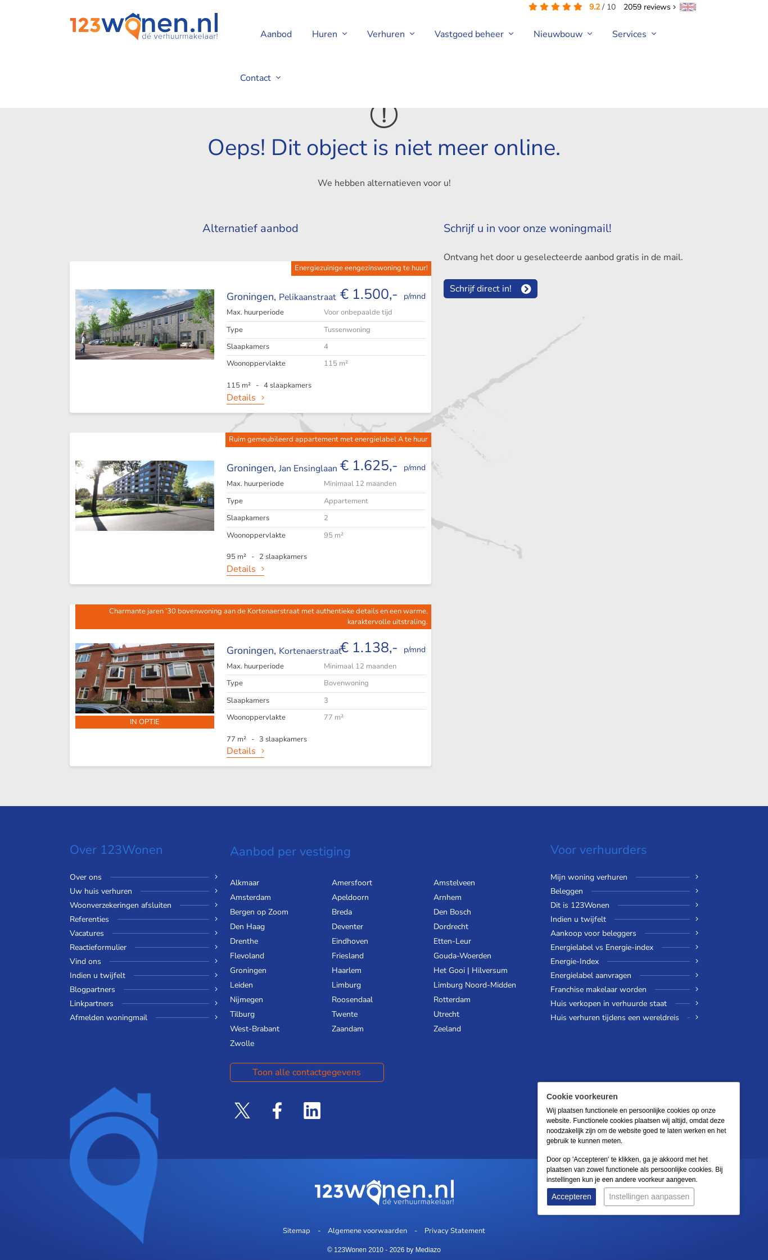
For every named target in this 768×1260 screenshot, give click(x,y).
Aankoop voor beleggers (593, 933)
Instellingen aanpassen (649, 1196)
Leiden (241, 985)
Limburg (346, 985)
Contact (260, 78)
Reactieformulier (98, 947)
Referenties (89, 919)
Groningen (248, 970)
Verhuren (390, 34)
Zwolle (242, 1043)
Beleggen (566, 891)
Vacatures (87, 933)
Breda (342, 912)
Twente (345, 1014)
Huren (329, 34)
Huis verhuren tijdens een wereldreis (614, 1017)
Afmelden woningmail (108, 1017)
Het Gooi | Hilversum (470, 970)
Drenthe (244, 941)
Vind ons (85, 961)
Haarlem (347, 970)
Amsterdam (250, 897)
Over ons (86, 877)
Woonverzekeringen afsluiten (120, 905)
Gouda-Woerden (462, 955)
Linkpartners (92, 1003)
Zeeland (447, 1029)
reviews (650, 7)
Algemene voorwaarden (367, 1231)
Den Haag (247, 926)
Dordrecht (450, 926)
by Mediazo (423, 1250)
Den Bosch (452, 912)
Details (241, 398)
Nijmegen (246, 999)
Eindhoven (350, 941)
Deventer (347, 926)
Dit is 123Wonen (579, 905)
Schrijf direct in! (481, 289)
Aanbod (276, 34)
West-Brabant (254, 1029)
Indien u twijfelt (97, 975)
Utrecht (446, 1014)
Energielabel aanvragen (590, 975)
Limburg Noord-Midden (474, 985)
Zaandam (348, 1029)
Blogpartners (92, 989)
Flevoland (247, 955)
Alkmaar (244, 882)
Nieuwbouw (563, 34)
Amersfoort (352, 882)
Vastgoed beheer (474, 34)
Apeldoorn (350, 897)
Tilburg (242, 1014)
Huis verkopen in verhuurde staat (608, 1003)
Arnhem (447, 897)
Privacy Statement (454, 1231)
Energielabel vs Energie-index (601, 947)
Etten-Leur (452, 941)
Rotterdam (452, 999)
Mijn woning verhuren (588, 877)
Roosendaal (352, 999)
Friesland (348, 955)
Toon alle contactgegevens (306, 1072)
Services (634, 34)
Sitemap (296, 1231)
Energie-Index (574, 961)
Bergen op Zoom (259, 912)
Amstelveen (454, 882)
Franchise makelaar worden (598, 989)
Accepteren (571, 1196)
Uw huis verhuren (101, 891)
